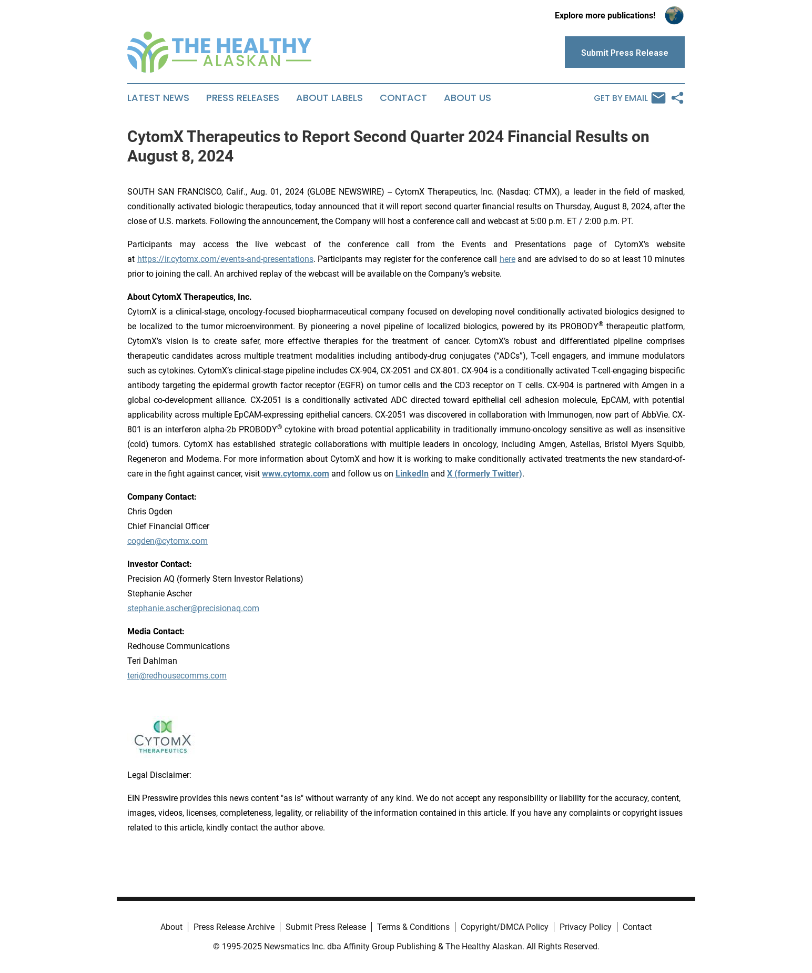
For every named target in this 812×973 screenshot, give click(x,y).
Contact (403, 98)
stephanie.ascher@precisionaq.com (193, 608)
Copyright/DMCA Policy (505, 927)
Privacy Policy (586, 927)
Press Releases (242, 98)
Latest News (158, 98)
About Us (467, 98)
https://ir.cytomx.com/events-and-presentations (225, 259)
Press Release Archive (234, 927)
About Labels (329, 98)
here (507, 259)
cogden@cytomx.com (167, 541)
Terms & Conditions (413, 927)
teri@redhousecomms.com (177, 676)
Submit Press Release (326, 927)
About (171, 927)
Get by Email (630, 97)
